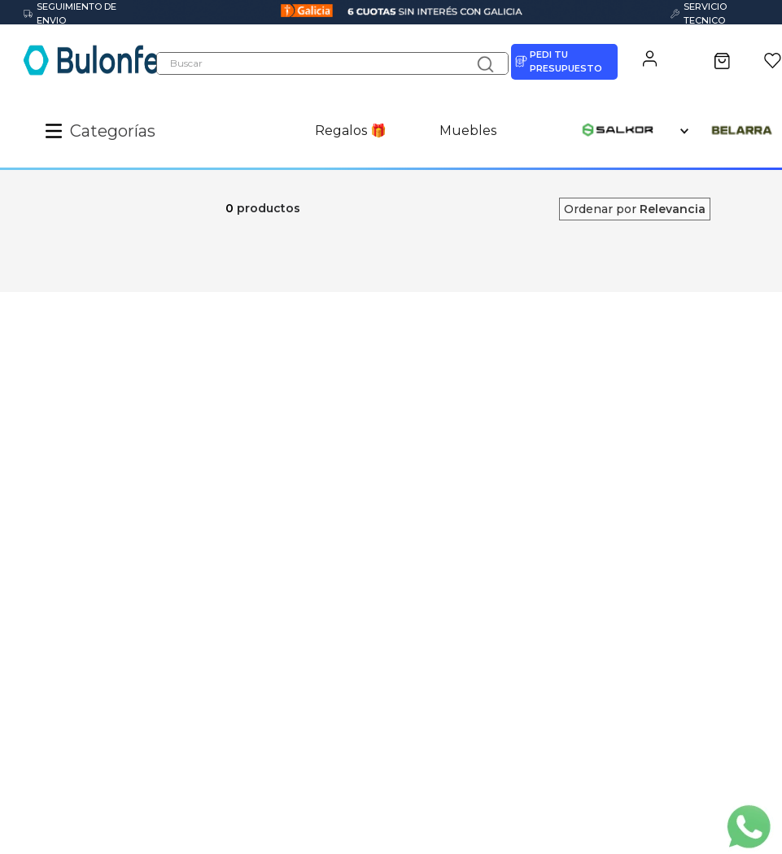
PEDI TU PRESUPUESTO (558, 61)
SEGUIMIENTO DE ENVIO (70, 13)
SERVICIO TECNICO (699, 13)
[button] (58, 131)
